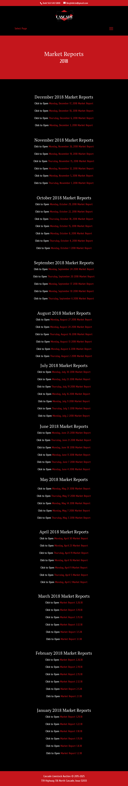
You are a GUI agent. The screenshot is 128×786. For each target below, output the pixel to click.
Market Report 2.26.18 (71, 659)
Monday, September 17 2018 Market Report (71, 284)
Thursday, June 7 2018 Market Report (71, 462)
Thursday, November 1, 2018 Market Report (71, 183)
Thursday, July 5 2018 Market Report (71, 408)
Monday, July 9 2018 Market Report (71, 401)
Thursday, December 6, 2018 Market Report (71, 118)
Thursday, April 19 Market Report (71, 553)
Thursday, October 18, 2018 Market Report (71, 219)
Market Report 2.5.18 (71, 689)
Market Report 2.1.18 (71, 696)
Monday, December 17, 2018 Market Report (71, 103)
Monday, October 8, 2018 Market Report (71, 233)
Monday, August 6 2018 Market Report (71, 349)
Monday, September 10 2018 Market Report (71, 291)
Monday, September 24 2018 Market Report (71, 269)
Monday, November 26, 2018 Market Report (71, 146)
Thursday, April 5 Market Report (71, 575)
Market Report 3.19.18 (71, 610)
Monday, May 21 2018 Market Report (71, 488)
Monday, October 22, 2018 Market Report (71, 211)
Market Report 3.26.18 (71, 602)
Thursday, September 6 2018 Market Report (71, 298)
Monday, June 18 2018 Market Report (71, 447)
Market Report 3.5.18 (71, 632)
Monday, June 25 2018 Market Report (71, 432)
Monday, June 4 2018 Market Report (71, 469)
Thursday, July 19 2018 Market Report (71, 386)
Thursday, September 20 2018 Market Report (71, 276)
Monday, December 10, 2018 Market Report (71, 110)
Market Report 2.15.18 (71, 674)
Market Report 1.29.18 (71, 716)
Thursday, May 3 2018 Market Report (71, 517)
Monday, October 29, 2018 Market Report (71, 204)
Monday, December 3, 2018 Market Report (71, 125)
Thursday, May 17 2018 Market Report (71, 496)
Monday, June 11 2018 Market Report (71, 454)
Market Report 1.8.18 (71, 746)
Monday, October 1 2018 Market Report (71, 248)
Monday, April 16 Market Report (71, 560)
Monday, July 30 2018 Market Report (71, 372)
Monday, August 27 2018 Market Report (71, 319)
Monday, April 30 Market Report (71, 538)
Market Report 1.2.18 (71, 753)
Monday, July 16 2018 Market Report (71, 394)
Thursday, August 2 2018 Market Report (71, 356)
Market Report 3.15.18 (71, 617)
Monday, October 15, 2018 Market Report (71, 226)
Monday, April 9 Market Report (71, 567)
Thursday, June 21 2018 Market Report (71, 440)
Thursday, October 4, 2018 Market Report (71, 240)
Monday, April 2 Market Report (71, 582)
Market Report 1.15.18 (71, 738)
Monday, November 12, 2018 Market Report (71, 168)
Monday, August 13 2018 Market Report (71, 341)
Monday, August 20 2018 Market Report (71, 327)
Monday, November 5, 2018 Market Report (71, 175)
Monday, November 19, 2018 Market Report (71, 154)
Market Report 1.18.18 (71, 731)
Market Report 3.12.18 (71, 624)
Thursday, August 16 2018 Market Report (71, 334)
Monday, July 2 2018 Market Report (71, 415)
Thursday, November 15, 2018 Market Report (71, 161)
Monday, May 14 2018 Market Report (71, 503)
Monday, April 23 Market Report (71, 545)
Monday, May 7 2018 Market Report (71, 510)
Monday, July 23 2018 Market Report (71, 379)
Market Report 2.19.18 (71, 667)
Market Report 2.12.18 (71, 681)
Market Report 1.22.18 (71, 724)
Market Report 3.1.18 (71, 639)
